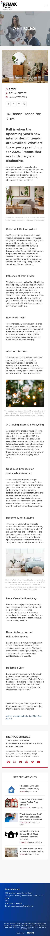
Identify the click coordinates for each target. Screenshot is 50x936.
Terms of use (32, 927)
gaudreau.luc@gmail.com (22, 906)
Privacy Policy (19, 927)
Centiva (30, 933)
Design (11, 89)
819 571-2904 (16, 903)
